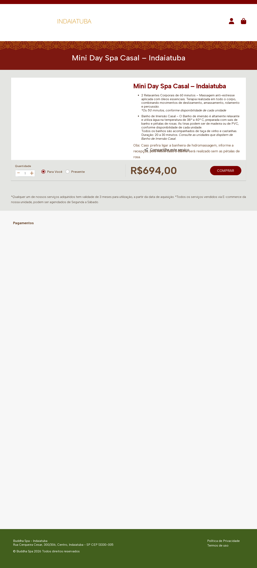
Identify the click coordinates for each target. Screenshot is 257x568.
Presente (75, 172)
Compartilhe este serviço (166, 150)
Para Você (51, 172)
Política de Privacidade (223, 541)
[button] (231, 22)
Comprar (225, 171)
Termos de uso (217, 545)
